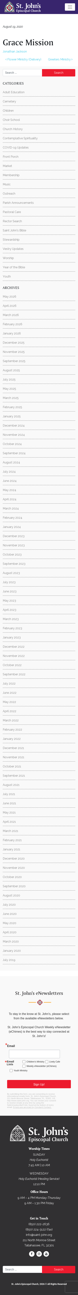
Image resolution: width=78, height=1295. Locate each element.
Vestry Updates (13, 249)
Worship (8, 258)
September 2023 (14, 564)
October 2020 (12, 877)
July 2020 (9, 904)
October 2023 (12, 554)
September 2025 (14, 361)
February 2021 (12, 840)
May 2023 (9, 600)
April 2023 (9, 610)
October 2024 (12, 444)
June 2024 (10, 481)
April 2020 (9, 932)
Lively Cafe (54, 1061)
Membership (11, 175)
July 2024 (9, 471)
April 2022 (9, 711)
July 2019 (9, 960)
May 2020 (9, 923)
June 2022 (9, 692)
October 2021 (12, 766)
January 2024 (12, 527)
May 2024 (9, 490)
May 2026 (9, 296)
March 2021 (10, 831)
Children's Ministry (35, 1061)
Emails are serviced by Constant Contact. (32, 1107)
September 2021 (14, 775)
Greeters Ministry (60, 59)
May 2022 (9, 702)
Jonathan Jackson (15, 51)
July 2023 (9, 582)
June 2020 (10, 914)
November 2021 (13, 757)
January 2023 (12, 637)
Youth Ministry (20, 1070)
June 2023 (9, 591)
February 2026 (12, 324)
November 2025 (14, 352)
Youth (7, 276)
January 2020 (12, 950)
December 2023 (13, 536)
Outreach (9, 193)
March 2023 (11, 619)
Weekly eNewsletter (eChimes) (41, 1066)
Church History (13, 129)
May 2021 (9, 812)
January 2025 (12, 416)
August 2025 (11, 370)
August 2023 (11, 573)
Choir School (11, 120)
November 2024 (14, 435)
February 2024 (12, 517)
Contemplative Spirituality (20, 138)
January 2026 (12, 333)
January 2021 (11, 849)
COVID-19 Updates (16, 147)
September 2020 (14, 886)
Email (11, 1046)
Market (7, 166)
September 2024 (14, 453)
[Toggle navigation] (70, 7)
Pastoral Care (12, 212)
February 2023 (12, 628)
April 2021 (9, 821)
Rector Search (12, 221)
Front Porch (10, 156)
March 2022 (11, 720)
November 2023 (14, 545)
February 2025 (12, 407)
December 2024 (14, 425)
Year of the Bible (14, 267)
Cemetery (9, 101)
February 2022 (12, 729)
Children (8, 110)
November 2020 (14, 868)
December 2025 (13, 342)
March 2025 (11, 398)
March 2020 (11, 941)
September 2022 (14, 674)
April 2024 (9, 499)
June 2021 (9, 803)
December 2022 (13, 646)
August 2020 (11, 895)
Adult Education (13, 92)
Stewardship (11, 239)
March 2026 (11, 315)
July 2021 (9, 794)
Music (7, 184)
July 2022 (9, 683)
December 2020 (14, 858)
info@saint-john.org (39, 1235)
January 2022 (12, 739)
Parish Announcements (18, 203)
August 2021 (11, 785)
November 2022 (14, 656)
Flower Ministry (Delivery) (23, 59)
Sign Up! (39, 1084)
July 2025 (9, 379)
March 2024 (11, 508)
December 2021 (13, 748)
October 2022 (12, 665)
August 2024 (11, 462)
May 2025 (9, 388)
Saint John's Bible (14, 230)
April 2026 (9, 306)
